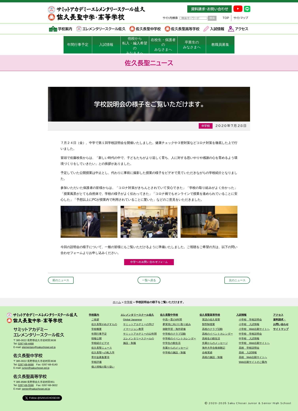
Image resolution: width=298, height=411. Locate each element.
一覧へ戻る (149, 280)
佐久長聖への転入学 (102, 352)
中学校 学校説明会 (250, 333)
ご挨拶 (95, 319)
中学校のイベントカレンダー (179, 338)
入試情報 (213, 29)
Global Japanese (132, 319)
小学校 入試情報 (249, 324)
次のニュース (237, 280)
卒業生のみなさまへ (192, 44)
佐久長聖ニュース (101, 347)
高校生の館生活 (211, 338)
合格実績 (207, 352)
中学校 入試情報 (249, 338)
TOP (225, 18)
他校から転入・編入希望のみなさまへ (134, 45)
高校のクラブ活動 (212, 329)
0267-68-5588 (26, 385)
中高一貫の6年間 (172, 319)
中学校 (128, 302)
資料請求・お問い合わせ (209, 9)
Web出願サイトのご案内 (253, 361)
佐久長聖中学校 (145, 29)
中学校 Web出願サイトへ (254, 343)
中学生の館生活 (172, 343)
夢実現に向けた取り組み (177, 324)
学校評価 (96, 361)
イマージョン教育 (133, 329)
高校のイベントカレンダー (217, 333)
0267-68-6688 (26, 364)
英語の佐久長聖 (211, 319)
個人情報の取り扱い (102, 366)
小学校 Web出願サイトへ (254, 329)
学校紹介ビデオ (100, 343)
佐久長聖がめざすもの (104, 324)
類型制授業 (208, 324)
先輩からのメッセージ (175, 347)
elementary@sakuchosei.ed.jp (39, 347)
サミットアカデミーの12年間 (140, 333)
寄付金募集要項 (100, 357)
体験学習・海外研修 (174, 329)
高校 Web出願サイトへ (253, 357)
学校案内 (60, 29)
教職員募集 (220, 45)
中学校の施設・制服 (174, 352)
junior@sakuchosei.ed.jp (35, 367)
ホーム (117, 302)
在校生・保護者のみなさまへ (163, 45)
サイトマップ (240, 18)
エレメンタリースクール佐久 (101, 29)
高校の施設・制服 (212, 357)
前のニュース (60, 280)
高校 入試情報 (248, 352)
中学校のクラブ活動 (174, 333)
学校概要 (96, 329)
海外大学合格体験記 (213, 347)
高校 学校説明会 (249, 347)
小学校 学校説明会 (250, 319)
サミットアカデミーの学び (138, 324)
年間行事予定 (77, 45)
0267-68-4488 (26, 343)
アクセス (238, 29)
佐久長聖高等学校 (182, 29)
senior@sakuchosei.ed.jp (36, 388)
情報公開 (96, 338)
